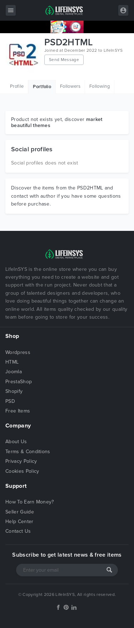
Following (99, 86)
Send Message (64, 59)
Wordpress (17, 352)
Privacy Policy (21, 461)
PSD (10, 401)
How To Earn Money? (29, 502)
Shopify (14, 391)
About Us (16, 442)
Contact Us (18, 531)
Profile (17, 86)
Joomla (13, 372)
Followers (70, 86)
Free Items (17, 411)
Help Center (19, 521)
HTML (12, 362)
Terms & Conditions (27, 452)
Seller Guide (19, 512)
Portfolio (42, 87)
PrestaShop (18, 382)
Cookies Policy (22, 471)
